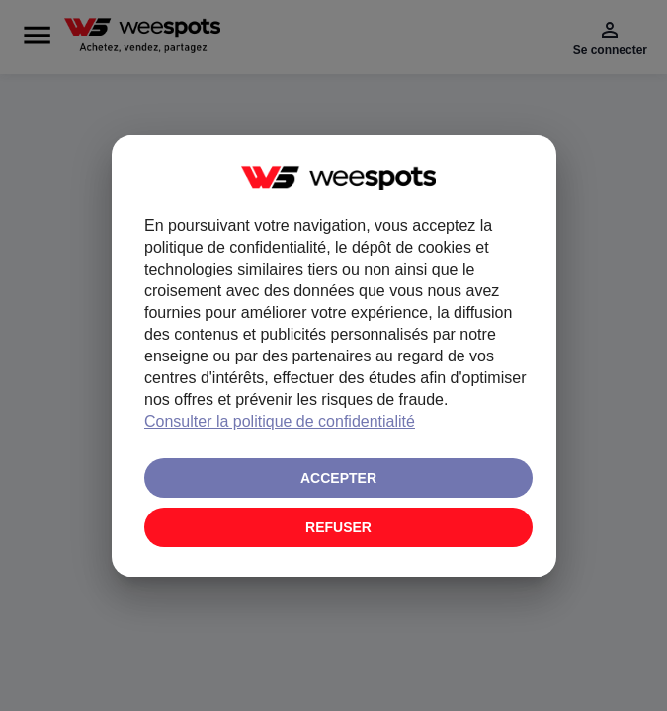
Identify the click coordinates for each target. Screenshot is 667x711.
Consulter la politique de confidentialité (279, 421)
